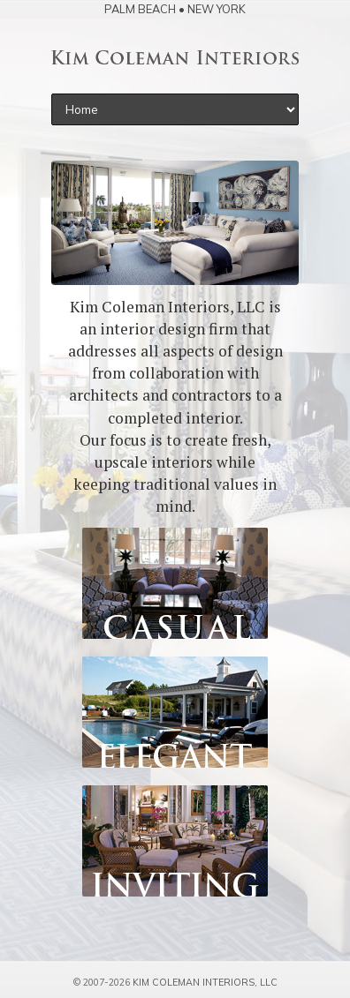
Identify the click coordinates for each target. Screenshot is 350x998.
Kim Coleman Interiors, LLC (205, 982)
